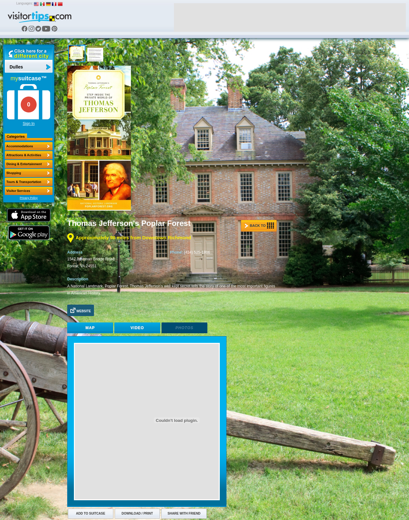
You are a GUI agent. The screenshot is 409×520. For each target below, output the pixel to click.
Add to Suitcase (90, 513)
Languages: (24, 3)
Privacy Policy (29, 197)
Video (137, 328)
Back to (259, 225)
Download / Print (137, 513)
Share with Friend (184, 513)
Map (90, 328)
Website (80, 310)
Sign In (28, 123)
